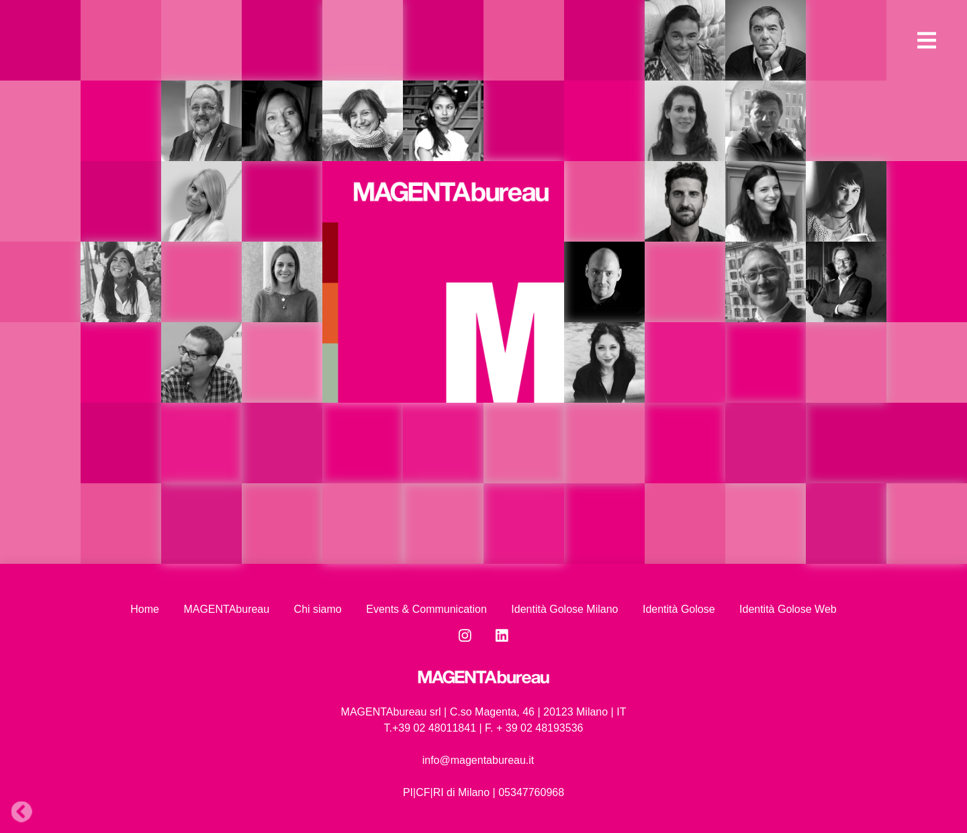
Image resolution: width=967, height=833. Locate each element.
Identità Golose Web (788, 609)
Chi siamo (318, 609)
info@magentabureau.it (478, 760)
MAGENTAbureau (226, 609)
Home (144, 609)
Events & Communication (426, 609)
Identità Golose (679, 609)
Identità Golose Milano (564, 609)
